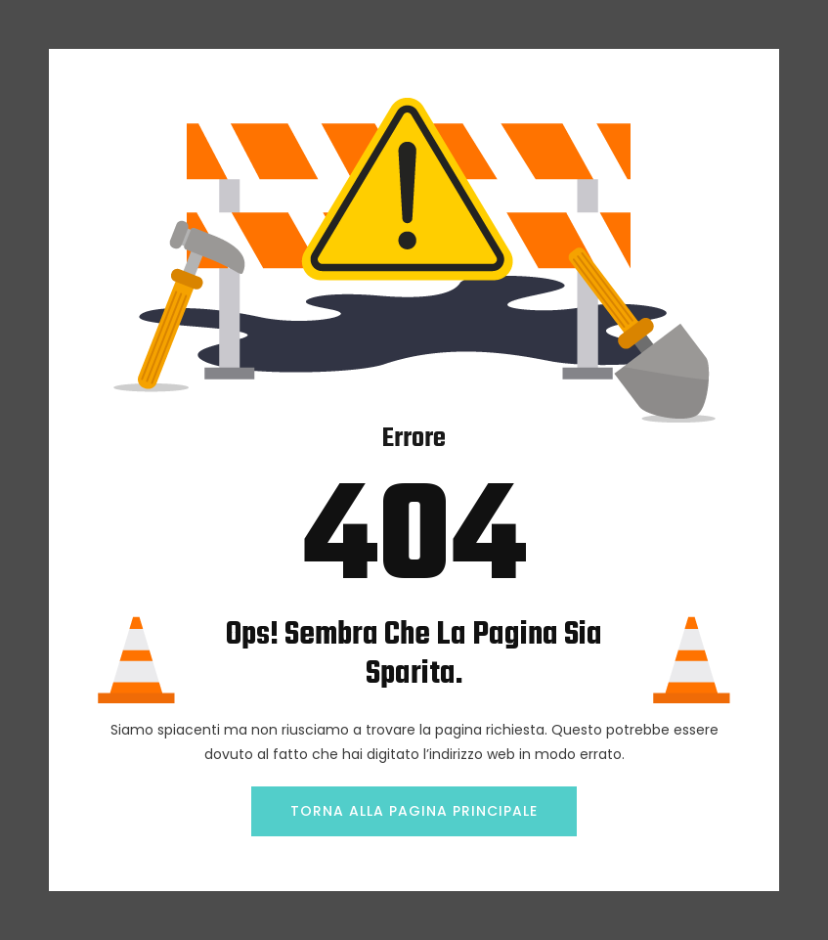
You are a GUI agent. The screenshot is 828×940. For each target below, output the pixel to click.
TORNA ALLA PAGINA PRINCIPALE (414, 811)
